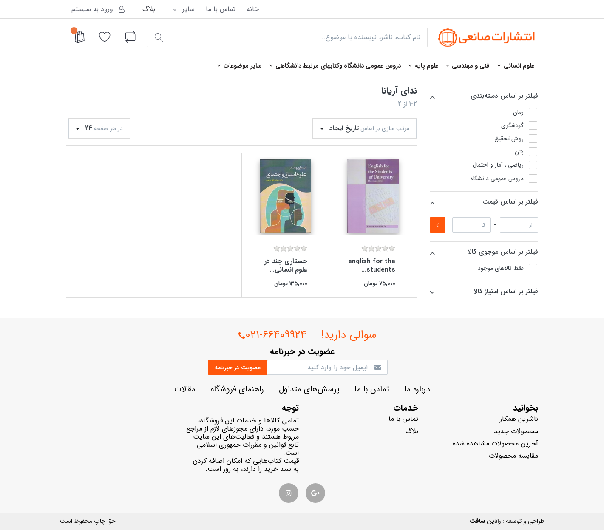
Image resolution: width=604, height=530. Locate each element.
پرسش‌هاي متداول (309, 389)
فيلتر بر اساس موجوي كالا (503, 252)
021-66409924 (272, 335)
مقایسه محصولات (513, 456)
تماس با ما (220, 9)
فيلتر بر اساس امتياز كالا (506, 291)
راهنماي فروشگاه (237, 389)
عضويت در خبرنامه (238, 367)
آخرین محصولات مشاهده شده (495, 443)
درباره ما (417, 389)
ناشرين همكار (519, 419)
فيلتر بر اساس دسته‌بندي (504, 96)
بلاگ (148, 9)
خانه (253, 9)
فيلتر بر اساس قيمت (510, 201)
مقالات (185, 389)
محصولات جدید (516, 431)
